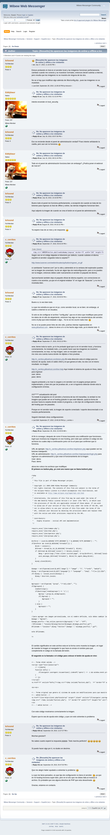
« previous (98, 43)
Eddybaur (10, 92)
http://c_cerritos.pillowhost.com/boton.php (48, 359)
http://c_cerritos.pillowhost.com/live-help (47, 369)
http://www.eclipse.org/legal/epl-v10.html (66, 493)
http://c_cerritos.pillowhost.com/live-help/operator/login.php (74, 454)
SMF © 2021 (55, 824)
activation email (22, 17)
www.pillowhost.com (40, 327)
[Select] (39, 249)
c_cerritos (10, 239)
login (23, 15)
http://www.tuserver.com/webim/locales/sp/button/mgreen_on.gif (57, 263)
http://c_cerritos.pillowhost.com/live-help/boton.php (65, 449)
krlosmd (9, 60)
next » (104, 43)
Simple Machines (64, 824)
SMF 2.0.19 (45, 824)
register (30, 15)
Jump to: (84, 808)
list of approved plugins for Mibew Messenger (90, 20)
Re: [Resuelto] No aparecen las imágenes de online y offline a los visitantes (48, 760)
